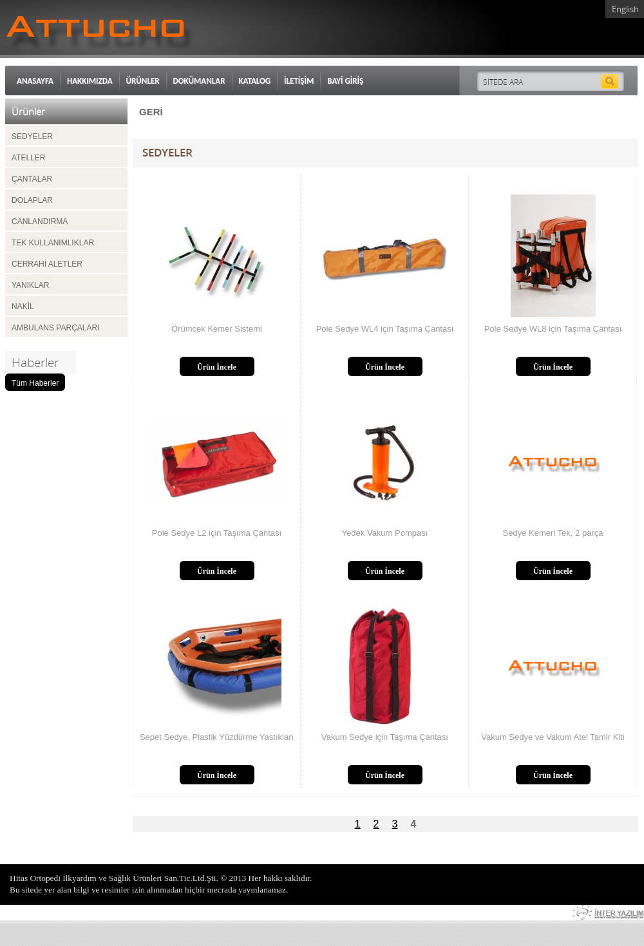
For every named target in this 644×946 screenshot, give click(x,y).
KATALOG (255, 81)
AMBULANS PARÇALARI (55, 327)
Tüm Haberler (35, 383)
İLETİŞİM (299, 81)
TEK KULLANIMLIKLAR (53, 242)
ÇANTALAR (32, 179)
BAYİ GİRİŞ (345, 81)
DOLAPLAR (32, 200)
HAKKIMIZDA (90, 81)
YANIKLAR (30, 285)
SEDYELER (32, 136)
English (625, 9)
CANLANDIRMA (40, 221)
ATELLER (28, 157)
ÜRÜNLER (143, 81)
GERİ (151, 111)
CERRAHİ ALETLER (47, 264)
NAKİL (23, 306)
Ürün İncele (216, 367)
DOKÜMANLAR (199, 81)
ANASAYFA (35, 81)
